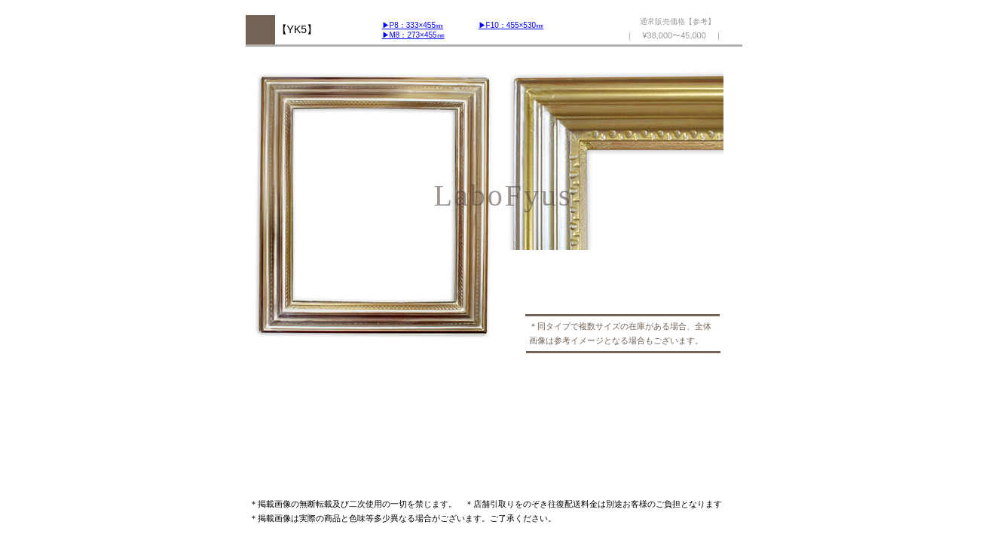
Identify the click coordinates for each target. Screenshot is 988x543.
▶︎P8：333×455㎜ (412, 25)
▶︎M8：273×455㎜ (413, 35)
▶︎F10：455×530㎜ (511, 25)
